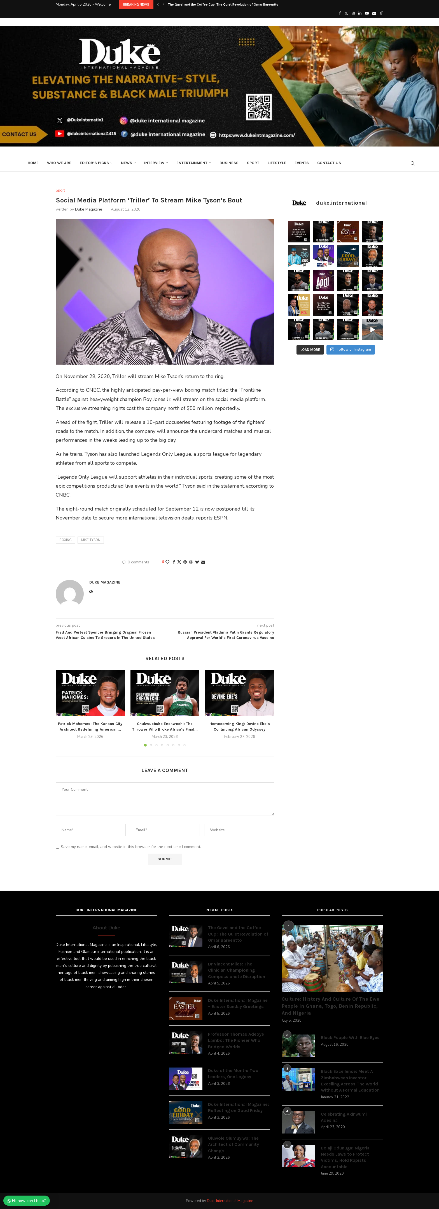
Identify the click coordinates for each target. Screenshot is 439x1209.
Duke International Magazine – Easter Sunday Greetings (238, 1003)
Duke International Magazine (230, 1200)
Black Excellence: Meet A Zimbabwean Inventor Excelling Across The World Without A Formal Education (350, 1081)
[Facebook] (340, 13)
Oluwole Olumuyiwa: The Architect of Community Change (233, 1144)
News (126, 162)
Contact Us (329, 162)
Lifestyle (277, 162)
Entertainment (191, 162)
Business (229, 162)
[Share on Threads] (191, 562)
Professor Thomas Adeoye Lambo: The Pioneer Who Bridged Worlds (236, 1040)
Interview (154, 162)
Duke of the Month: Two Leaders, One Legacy (233, 1073)
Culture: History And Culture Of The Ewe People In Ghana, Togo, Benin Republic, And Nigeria (330, 1006)
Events (302, 162)
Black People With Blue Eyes (350, 1037)
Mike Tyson (90, 540)
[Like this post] (167, 562)
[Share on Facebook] (174, 562)
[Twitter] (346, 13)
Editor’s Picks (94, 162)
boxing (65, 540)
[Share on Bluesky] (197, 562)
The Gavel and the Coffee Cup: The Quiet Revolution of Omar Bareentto (223, 4)
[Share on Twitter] (179, 562)
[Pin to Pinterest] (185, 562)
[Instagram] (353, 13)
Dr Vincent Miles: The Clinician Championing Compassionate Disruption (236, 970)
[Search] (412, 163)
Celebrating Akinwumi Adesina (344, 1117)
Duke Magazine (88, 209)
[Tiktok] (381, 13)
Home (33, 162)
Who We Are (59, 162)
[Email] (374, 13)
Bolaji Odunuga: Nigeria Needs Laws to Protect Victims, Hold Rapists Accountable (345, 1157)
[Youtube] (367, 13)
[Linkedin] (359, 13)
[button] (158, 4)
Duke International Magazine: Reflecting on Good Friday (238, 1107)
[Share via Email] (203, 562)
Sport (253, 162)
